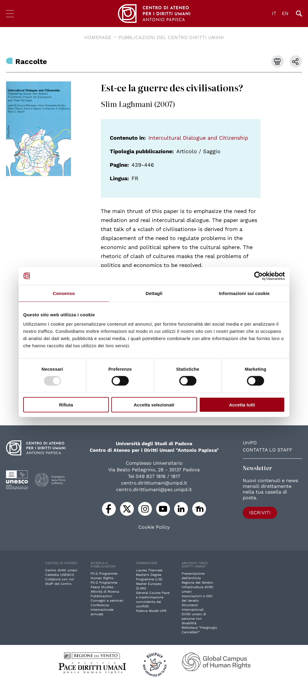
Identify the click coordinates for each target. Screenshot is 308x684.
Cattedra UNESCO (59, 575)
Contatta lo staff (267, 450)
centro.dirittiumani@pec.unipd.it (154, 489)
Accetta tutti (242, 404)
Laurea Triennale (149, 570)
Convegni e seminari (107, 601)
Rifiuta (66, 404)
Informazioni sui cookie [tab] (244, 293)
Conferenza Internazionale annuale (102, 609)
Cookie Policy (154, 527)
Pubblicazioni (101, 596)
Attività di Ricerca (105, 592)
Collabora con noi (59, 579)
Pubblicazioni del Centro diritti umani (171, 37)
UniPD (250, 442)
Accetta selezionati (154, 404)
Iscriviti (260, 512)
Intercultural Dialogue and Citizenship (198, 138)
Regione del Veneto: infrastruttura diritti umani (198, 587)
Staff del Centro (58, 584)
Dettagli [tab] (154, 293)
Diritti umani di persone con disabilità (194, 618)
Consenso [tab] (64, 293)
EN (285, 13)
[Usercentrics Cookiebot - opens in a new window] (258, 275)
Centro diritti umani (61, 570)
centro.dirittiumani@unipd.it (154, 483)
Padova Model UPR (151, 611)
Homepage (97, 37)
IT (274, 13)
